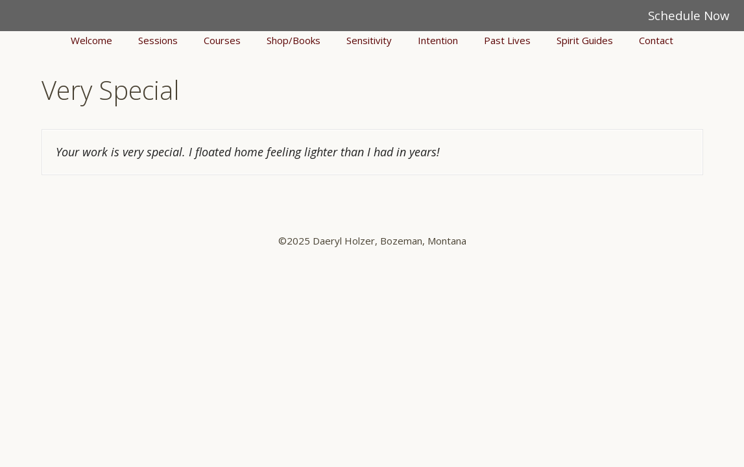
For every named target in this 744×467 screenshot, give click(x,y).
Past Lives (507, 40)
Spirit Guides (585, 40)
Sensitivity (369, 40)
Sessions (158, 40)
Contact (656, 40)
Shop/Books (293, 40)
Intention (438, 40)
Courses (222, 40)
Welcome (91, 40)
